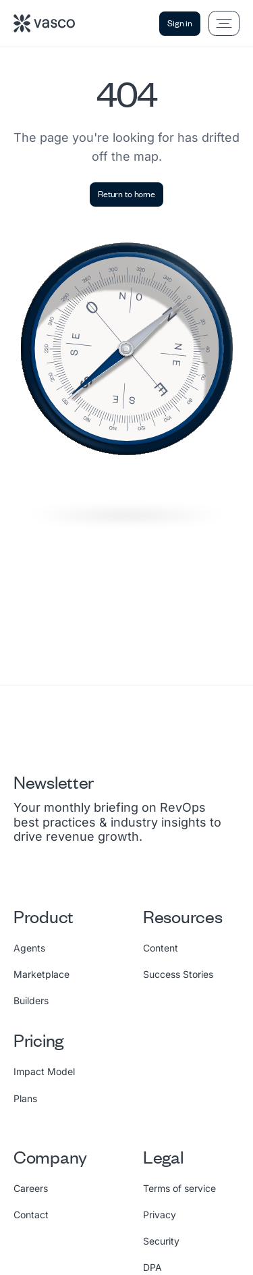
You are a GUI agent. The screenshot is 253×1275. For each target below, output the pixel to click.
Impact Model (44, 1071)
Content (160, 948)
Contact (31, 1214)
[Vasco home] (44, 23)
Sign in (179, 23)
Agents (29, 948)
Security (161, 1241)
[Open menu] (224, 23)
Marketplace (41, 974)
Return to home (126, 194)
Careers (30, 1188)
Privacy (159, 1214)
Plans (25, 1098)
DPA (152, 1267)
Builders (31, 1000)
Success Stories (178, 974)
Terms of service (179, 1188)
